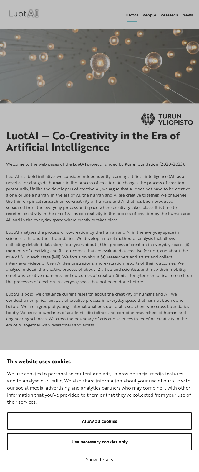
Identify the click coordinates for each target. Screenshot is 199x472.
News (187, 15)
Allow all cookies (99, 421)
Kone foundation (141, 164)
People (149, 15)
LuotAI (131, 15)
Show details (99, 459)
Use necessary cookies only (100, 441)
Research (169, 15)
